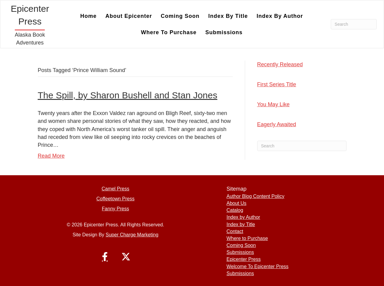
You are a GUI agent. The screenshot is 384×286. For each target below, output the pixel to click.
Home (88, 16)
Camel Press (116, 188)
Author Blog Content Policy (255, 196)
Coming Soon (180, 16)
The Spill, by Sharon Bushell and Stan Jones (128, 95)
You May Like (273, 104)
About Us (236, 203)
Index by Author (280, 16)
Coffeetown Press (115, 198)
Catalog (234, 210)
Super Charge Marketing (132, 234)
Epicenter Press (243, 259)
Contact (234, 231)
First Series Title (276, 84)
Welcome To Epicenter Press (257, 266)
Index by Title (228, 16)
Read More (51, 156)
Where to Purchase (169, 32)
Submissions (224, 32)
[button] (105, 257)
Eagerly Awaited (276, 124)
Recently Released (280, 64)
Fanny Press (115, 208)
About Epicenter (128, 16)
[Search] (354, 24)
